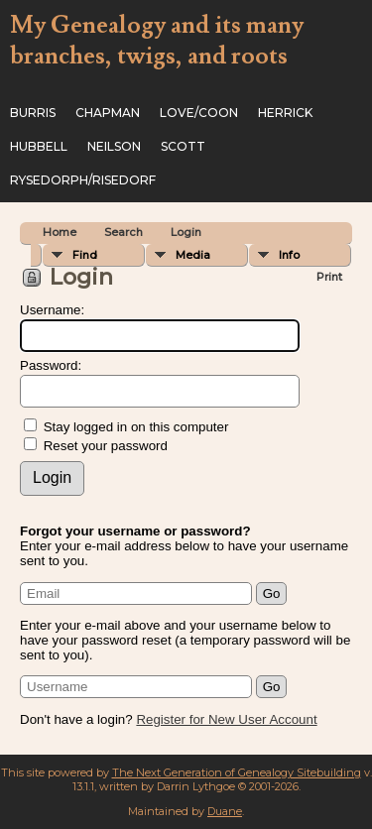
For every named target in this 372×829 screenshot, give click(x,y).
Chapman (107, 112)
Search (123, 232)
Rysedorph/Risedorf (83, 180)
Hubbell (38, 146)
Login (186, 232)
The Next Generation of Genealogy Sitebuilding (236, 772)
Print (329, 277)
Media (193, 255)
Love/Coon (199, 112)
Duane (224, 811)
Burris (33, 112)
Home (59, 232)
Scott (183, 146)
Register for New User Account (226, 719)
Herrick (285, 112)
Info (289, 255)
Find (84, 255)
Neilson (114, 146)
